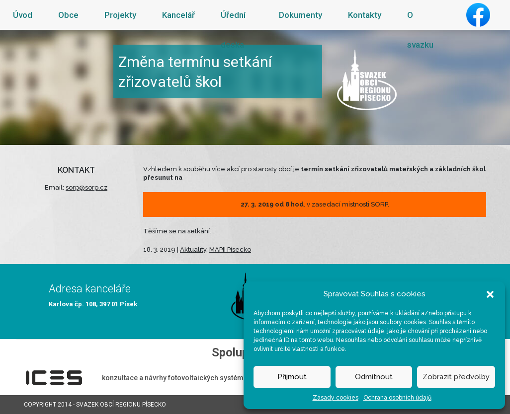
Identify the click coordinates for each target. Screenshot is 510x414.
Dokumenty (300, 15)
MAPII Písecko (230, 249)
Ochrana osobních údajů (397, 397)
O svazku (420, 30)
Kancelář (178, 15)
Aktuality (193, 249)
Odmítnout (374, 376)
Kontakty (364, 15)
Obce (68, 15)
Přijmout (292, 376)
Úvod (22, 15)
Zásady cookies (335, 397)
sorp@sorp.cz (86, 187)
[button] (490, 294)
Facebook (478, 15)
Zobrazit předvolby (456, 376)
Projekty (120, 15)
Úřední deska (233, 30)
